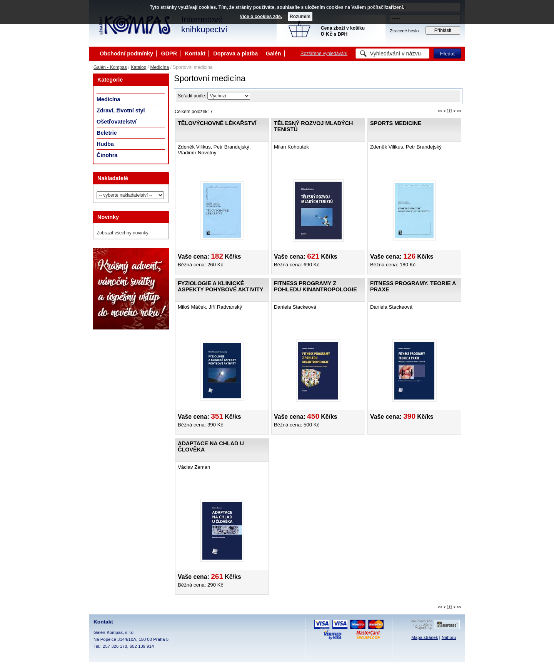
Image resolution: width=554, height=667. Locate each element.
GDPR (169, 53)
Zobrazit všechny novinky (123, 233)
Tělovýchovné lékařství (217, 123)
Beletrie (107, 133)
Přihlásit (443, 30)
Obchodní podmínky (126, 53)
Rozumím (300, 16)
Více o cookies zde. (261, 16)
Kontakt (195, 53)
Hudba (105, 144)
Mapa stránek (424, 637)
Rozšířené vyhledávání (323, 53)
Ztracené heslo (404, 30)
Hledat (447, 54)
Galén (273, 53)
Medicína (159, 67)
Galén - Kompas (110, 67)
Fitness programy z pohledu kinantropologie (315, 286)
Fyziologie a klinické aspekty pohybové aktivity (220, 286)
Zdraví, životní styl (121, 110)
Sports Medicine (396, 123)
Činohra (107, 155)
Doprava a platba (235, 53)
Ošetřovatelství (117, 122)
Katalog (139, 67)
